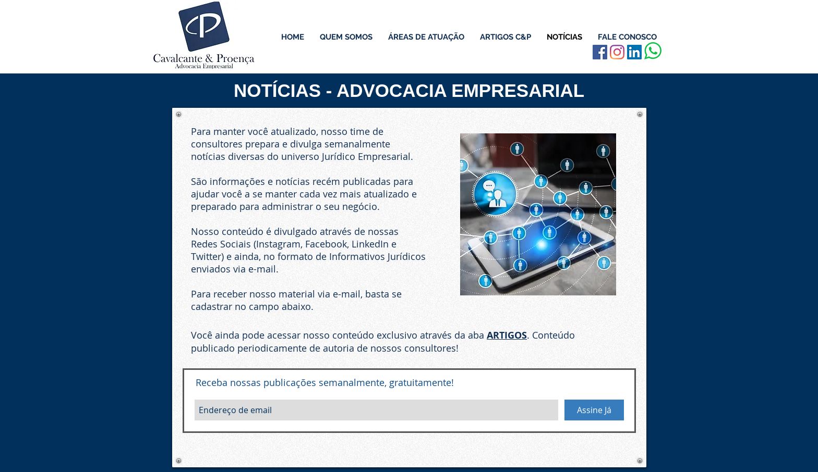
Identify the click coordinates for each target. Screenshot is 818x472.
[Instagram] (617, 52)
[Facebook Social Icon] (600, 52)
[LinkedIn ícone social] (634, 52)
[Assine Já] (594, 410)
